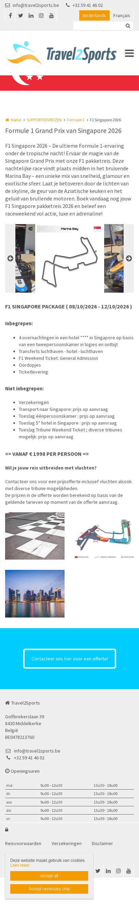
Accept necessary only (49, 889)
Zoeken (128, 26)
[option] (70, 258)
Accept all (49, 876)
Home (16, 119)
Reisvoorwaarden (23, 843)
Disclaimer (102, 843)
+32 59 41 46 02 (84, 5)
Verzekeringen (67, 843)
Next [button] (129, 258)
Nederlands (94, 15)
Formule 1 (75, 119)
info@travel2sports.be (32, 5)
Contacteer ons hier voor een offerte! (69, 659)
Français (121, 15)
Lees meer (20, 865)
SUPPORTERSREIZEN (44, 119)
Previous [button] (10, 258)
